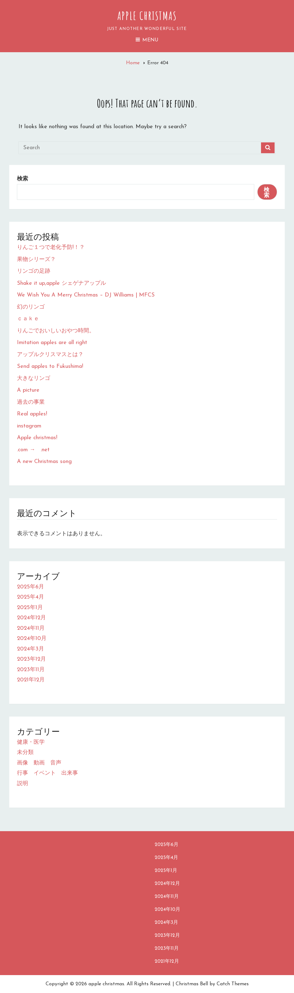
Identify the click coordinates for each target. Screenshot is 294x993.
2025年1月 (30, 608)
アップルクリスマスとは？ (50, 355)
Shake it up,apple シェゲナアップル (61, 283)
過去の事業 (31, 402)
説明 (22, 784)
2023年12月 (31, 659)
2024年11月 (31, 628)
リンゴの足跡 (33, 271)
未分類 (25, 752)
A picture (28, 390)
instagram (29, 426)
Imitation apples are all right (52, 343)
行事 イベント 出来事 (47, 773)
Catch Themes (233, 984)
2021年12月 (31, 680)
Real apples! (32, 414)
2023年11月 (31, 670)
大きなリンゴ (33, 378)
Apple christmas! (37, 438)
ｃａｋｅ (28, 319)
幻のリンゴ (31, 307)
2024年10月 (32, 639)
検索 (22, 179)
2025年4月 (30, 597)
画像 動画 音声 (39, 763)
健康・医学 (31, 742)
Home (133, 63)
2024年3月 (30, 649)
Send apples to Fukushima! (50, 366)
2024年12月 (31, 618)
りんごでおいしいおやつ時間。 (56, 331)
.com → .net (33, 450)
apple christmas (147, 16)
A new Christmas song (44, 462)
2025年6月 (30, 587)
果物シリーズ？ (36, 260)
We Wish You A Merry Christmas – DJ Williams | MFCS (86, 295)
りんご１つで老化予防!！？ (51, 247)
